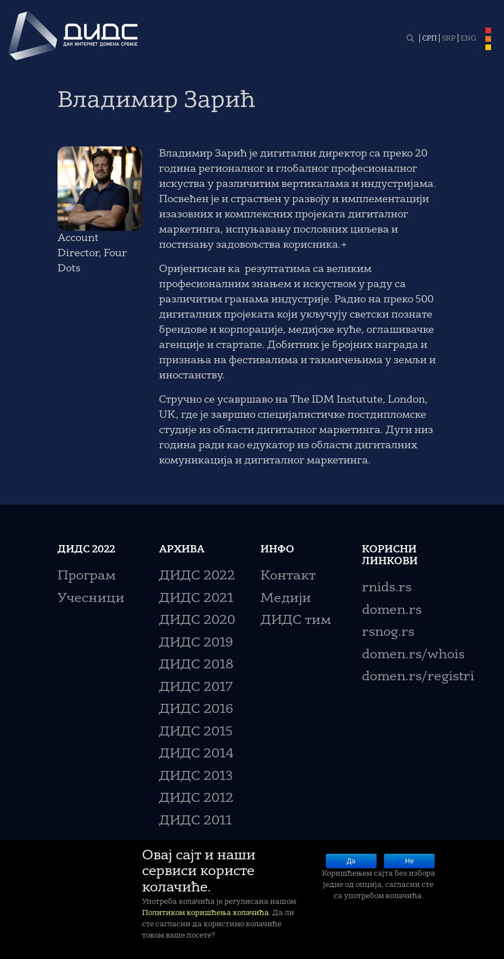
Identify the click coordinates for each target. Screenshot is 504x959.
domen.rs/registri (418, 677)
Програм (87, 576)
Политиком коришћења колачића (205, 913)
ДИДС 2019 (196, 643)
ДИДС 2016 (196, 709)
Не (409, 861)
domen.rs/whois (413, 655)
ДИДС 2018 (196, 665)
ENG (468, 38)
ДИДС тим (295, 620)
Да (351, 861)
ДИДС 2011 (195, 821)
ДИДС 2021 (196, 598)
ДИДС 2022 (197, 576)
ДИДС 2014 (196, 754)
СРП (429, 38)
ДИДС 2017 (196, 687)
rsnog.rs (388, 632)
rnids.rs (387, 588)
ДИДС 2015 (196, 732)
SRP (449, 38)
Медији (285, 598)
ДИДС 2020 (197, 620)
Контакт (288, 576)
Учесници (91, 598)
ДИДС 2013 (196, 776)
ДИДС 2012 (196, 798)
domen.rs (392, 610)
